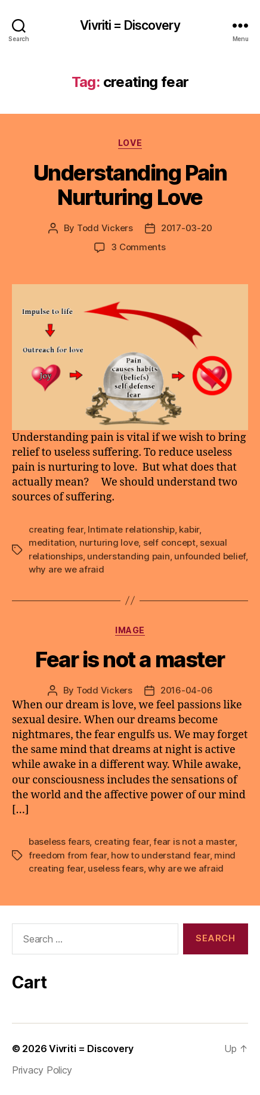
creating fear (56, 529)
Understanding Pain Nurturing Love (130, 185)
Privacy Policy (42, 1070)
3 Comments (138, 247)
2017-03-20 (186, 228)
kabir (189, 529)
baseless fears (59, 841)
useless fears (116, 868)
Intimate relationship (131, 529)
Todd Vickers (105, 228)
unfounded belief (210, 556)
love (130, 143)
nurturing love (108, 542)
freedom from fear (68, 855)
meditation (52, 542)
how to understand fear (160, 855)
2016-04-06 (186, 690)
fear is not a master (194, 841)
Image (130, 630)
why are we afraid (66, 569)
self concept (169, 542)
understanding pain (128, 556)
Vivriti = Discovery (129, 25)
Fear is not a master (129, 659)
